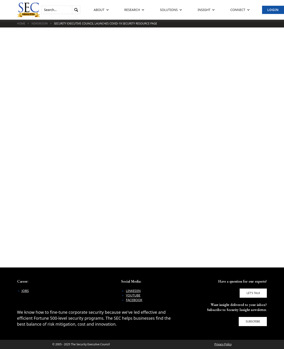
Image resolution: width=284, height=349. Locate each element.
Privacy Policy (223, 344)
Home (21, 23)
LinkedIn (133, 291)
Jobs (25, 291)
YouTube (133, 295)
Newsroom (40, 23)
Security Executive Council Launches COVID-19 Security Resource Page (105, 23)
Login (273, 10)
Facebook (134, 300)
